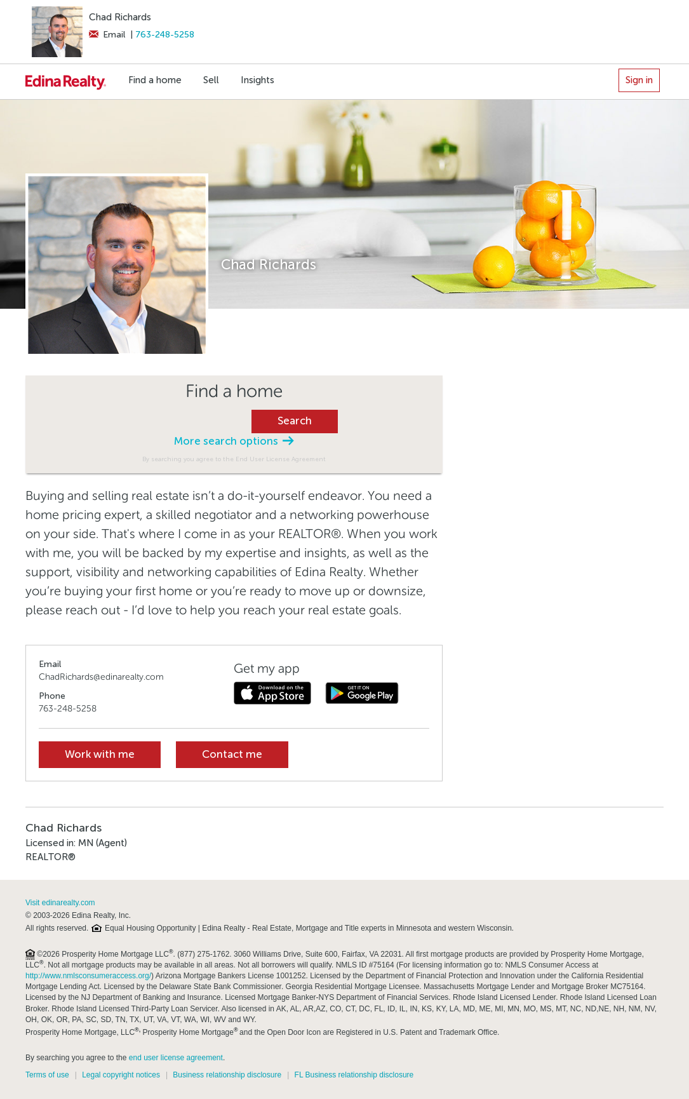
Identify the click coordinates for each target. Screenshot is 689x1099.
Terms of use (47, 1074)
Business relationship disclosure (227, 1074)
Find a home (155, 80)
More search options (233, 441)
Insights (257, 80)
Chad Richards (120, 17)
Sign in (639, 80)
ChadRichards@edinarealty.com (101, 677)
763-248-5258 (165, 34)
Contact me (232, 754)
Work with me (100, 754)
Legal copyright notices (121, 1074)
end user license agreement (176, 1057)
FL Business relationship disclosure (354, 1074)
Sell (211, 80)
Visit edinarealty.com (60, 902)
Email (107, 34)
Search (295, 421)
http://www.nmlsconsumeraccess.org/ (88, 975)
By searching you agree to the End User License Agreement (234, 458)
